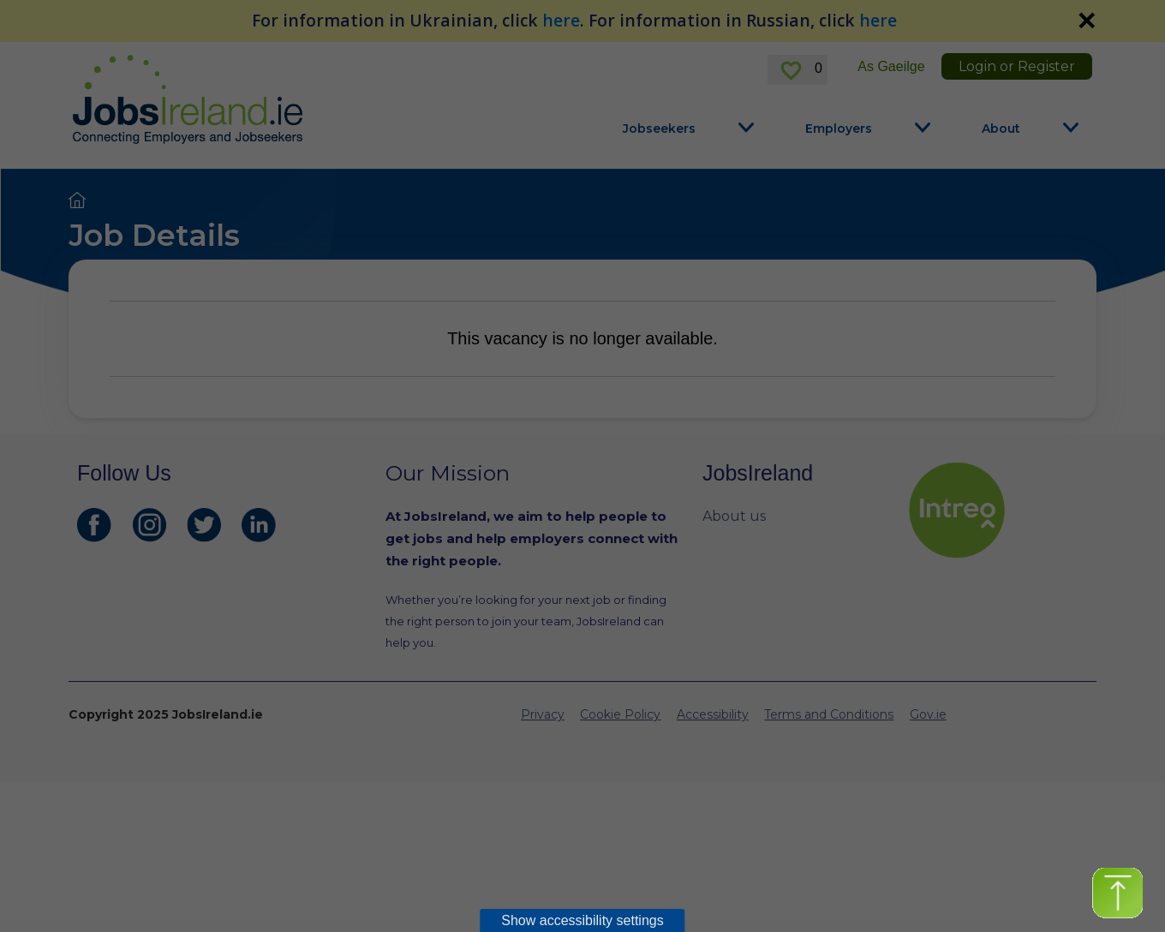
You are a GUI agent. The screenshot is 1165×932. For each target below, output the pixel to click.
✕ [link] (1086, 20)
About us (734, 516)
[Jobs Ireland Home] (187, 99)
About (1001, 128)
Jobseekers (659, 128)
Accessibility (713, 714)
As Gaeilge (890, 66)
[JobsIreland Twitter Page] (204, 525)
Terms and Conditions (828, 714)
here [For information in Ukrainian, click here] (561, 20)
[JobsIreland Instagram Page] (149, 525)
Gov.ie (928, 714)
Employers (838, 128)
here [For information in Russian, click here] (878, 20)
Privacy (543, 714)
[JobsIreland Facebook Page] (94, 525)
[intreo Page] (998, 510)
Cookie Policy (620, 714)
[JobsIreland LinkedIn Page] (259, 525)
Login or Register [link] (1017, 66)
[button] (1117, 893)
